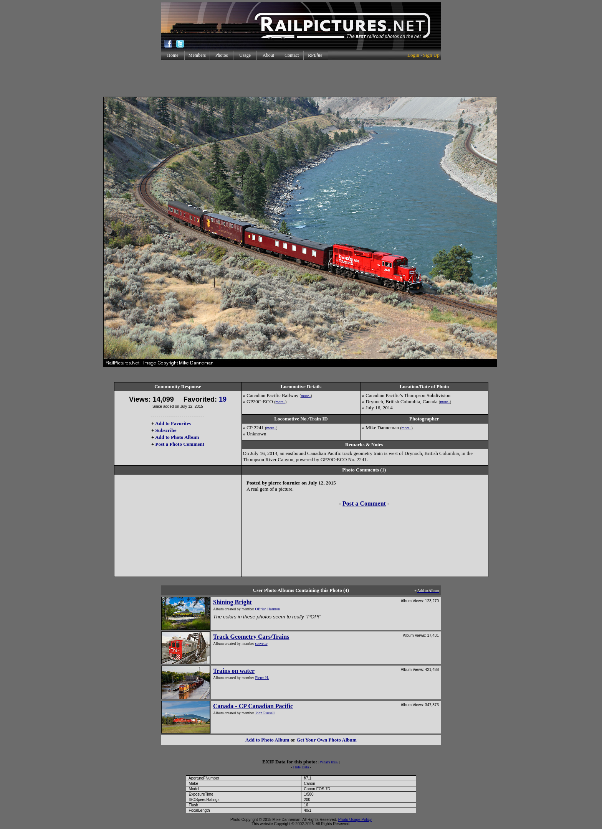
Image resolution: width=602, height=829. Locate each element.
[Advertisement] (301, 78)
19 (223, 399)
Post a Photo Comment (179, 444)
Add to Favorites (173, 423)
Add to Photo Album (177, 437)
